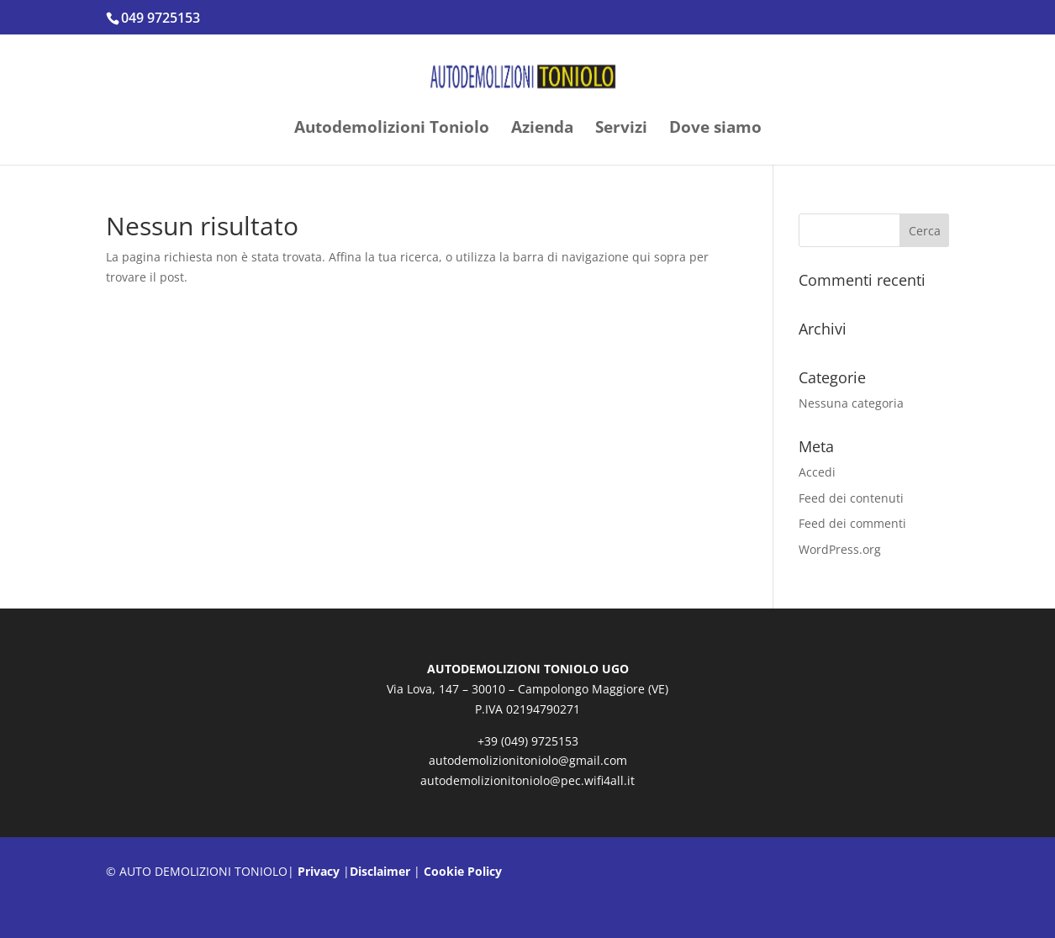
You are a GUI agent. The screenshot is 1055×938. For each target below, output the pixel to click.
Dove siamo (715, 129)
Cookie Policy (463, 871)
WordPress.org (840, 549)
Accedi (817, 472)
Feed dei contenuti (851, 498)
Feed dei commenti (852, 523)
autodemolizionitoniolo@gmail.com (528, 760)
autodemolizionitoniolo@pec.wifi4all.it (527, 780)
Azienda (542, 129)
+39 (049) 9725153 (527, 741)
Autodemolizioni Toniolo (391, 129)
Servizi (621, 129)
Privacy (319, 871)
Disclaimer (380, 871)
